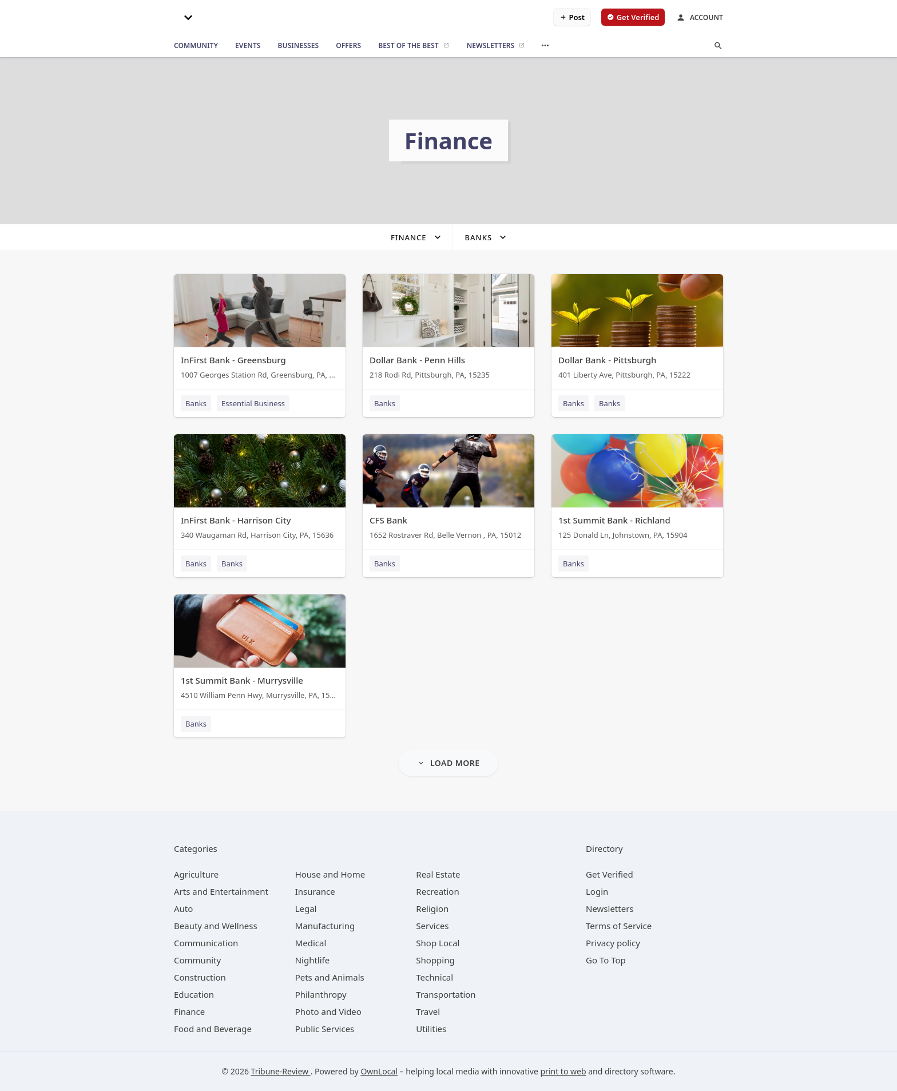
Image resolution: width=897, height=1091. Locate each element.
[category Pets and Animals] (329, 977)
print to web (563, 1071)
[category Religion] (432, 908)
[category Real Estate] (438, 874)
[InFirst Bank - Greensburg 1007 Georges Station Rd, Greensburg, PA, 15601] (260, 329)
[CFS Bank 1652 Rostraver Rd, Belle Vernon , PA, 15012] (448, 489)
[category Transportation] (445, 994)
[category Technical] (434, 977)
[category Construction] (200, 977)
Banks (196, 403)
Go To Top (606, 960)
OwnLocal (379, 1071)
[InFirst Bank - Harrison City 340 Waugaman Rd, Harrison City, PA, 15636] (260, 489)
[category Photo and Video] (328, 1011)
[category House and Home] (330, 874)
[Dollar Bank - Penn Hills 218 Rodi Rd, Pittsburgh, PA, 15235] (448, 329)
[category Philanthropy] (321, 994)
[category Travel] (428, 1011)
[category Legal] (306, 908)
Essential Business (253, 403)
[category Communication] (206, 943)
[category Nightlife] (312, 960)
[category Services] (432, 925)
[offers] (348, 45)
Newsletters (610, 908)
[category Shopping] (435, 960)
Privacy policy (613, 943)
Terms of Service (619, 925)
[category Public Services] (325, 1028)
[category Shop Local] (437, 943)
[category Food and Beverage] (213, 1028)
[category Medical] (311, 943)
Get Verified (609, 874)
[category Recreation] (437, 891)
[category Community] (197, 960)
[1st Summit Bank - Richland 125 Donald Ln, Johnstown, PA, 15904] (637, 489)
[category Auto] (183, 908)
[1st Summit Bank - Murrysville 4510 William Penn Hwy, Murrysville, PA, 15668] (260, 649)
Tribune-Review (281, 1071)
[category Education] (194, 994)
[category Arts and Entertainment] (221, 891)
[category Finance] (189, 1011)
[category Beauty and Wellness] (215, 925)
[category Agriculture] (196, 874)
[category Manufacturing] (325, 925)
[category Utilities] (431, 1028)
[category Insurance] (315, 891)
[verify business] (633, 17)
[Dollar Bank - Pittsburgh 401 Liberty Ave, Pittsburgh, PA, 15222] (637, 329)
